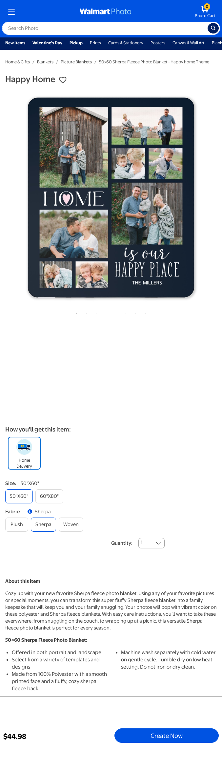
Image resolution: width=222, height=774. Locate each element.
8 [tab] (144, 312)
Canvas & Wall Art (188, 42)
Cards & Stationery (125, 42)
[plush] (16, 525)
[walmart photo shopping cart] (205, 12)
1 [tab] (75, 312)
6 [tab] (124, 312)
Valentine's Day (47, 42)
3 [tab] (95, 312)
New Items (15, 42)
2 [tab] (85, 312)
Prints (95, 42)
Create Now (167, 735)
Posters (158, 42)
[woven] (71, 525)
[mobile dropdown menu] (11, 12)
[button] (62, 80)
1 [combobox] (141, 542)
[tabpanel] (111, 197)
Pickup (76, 42)
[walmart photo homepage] (105, 12)
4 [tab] (105, 312)
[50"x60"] (19, 496)
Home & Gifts (17, 61)
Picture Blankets (76, 61)
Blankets (45, 61)
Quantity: (121, 543)
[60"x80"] (49, 496)
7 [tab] (134, 312)
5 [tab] (114, 312)
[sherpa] (43, 525)
